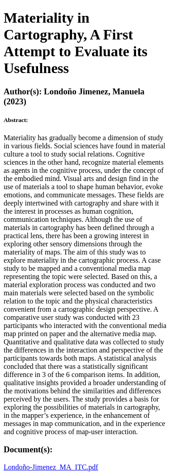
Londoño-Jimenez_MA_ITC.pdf (51, 467)
